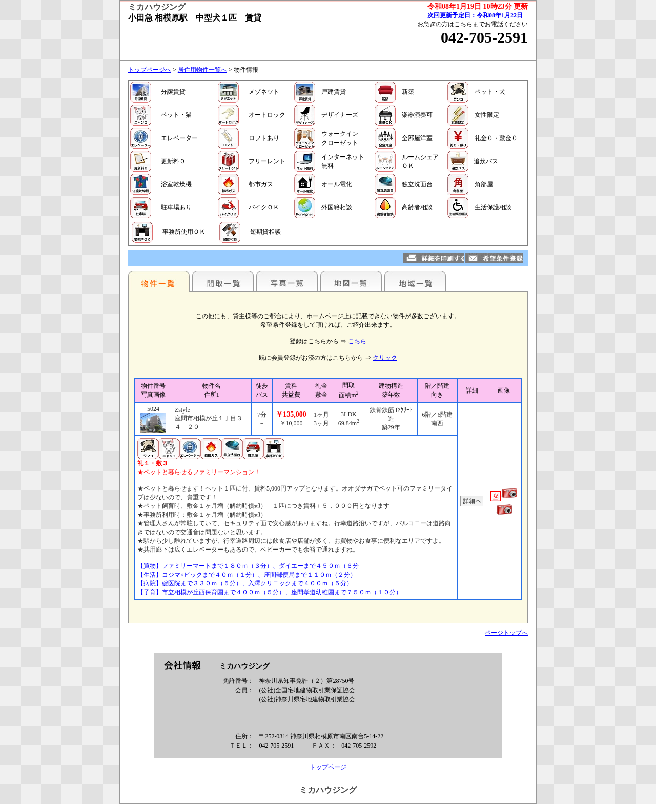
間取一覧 (223, 281)
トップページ (328, 767)
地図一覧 (351, 281)
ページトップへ (506, 632)
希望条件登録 (494, 258)
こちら (357, 341)
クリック (385, 357)
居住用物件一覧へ (202, 69)
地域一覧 (415, 281)
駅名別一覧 (159, 281)
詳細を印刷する (433, 258)
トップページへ (149, 69)
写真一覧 (287, 281)
